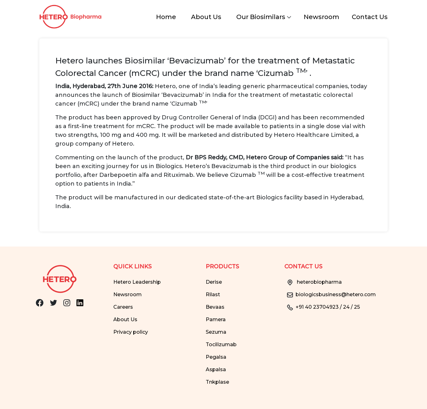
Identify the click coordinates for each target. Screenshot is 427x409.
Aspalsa (216, 369)
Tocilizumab (221, 344)
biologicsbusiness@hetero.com (330, 294)
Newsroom (321, 17)
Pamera (216, 319)
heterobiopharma (313, 282)
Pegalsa (216, 357)
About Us (206, 17)
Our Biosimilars (263, 17)
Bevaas (215, 307)
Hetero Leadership (137, 282)
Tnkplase (217, 382)
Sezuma (216, 332)
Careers (123, 307)
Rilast (213, 294)
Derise (214, 282)
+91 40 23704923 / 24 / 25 (322, 307)
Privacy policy (130, 332)
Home (166, 17)
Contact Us (370, 17)
